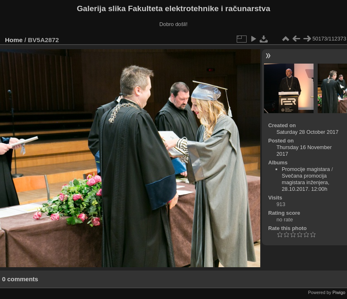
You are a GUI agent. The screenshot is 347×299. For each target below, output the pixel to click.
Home (14, 39)
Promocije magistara (306, 169)
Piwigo (339, 292)
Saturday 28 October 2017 (307, 132)
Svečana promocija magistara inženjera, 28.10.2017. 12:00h (305, 182)
